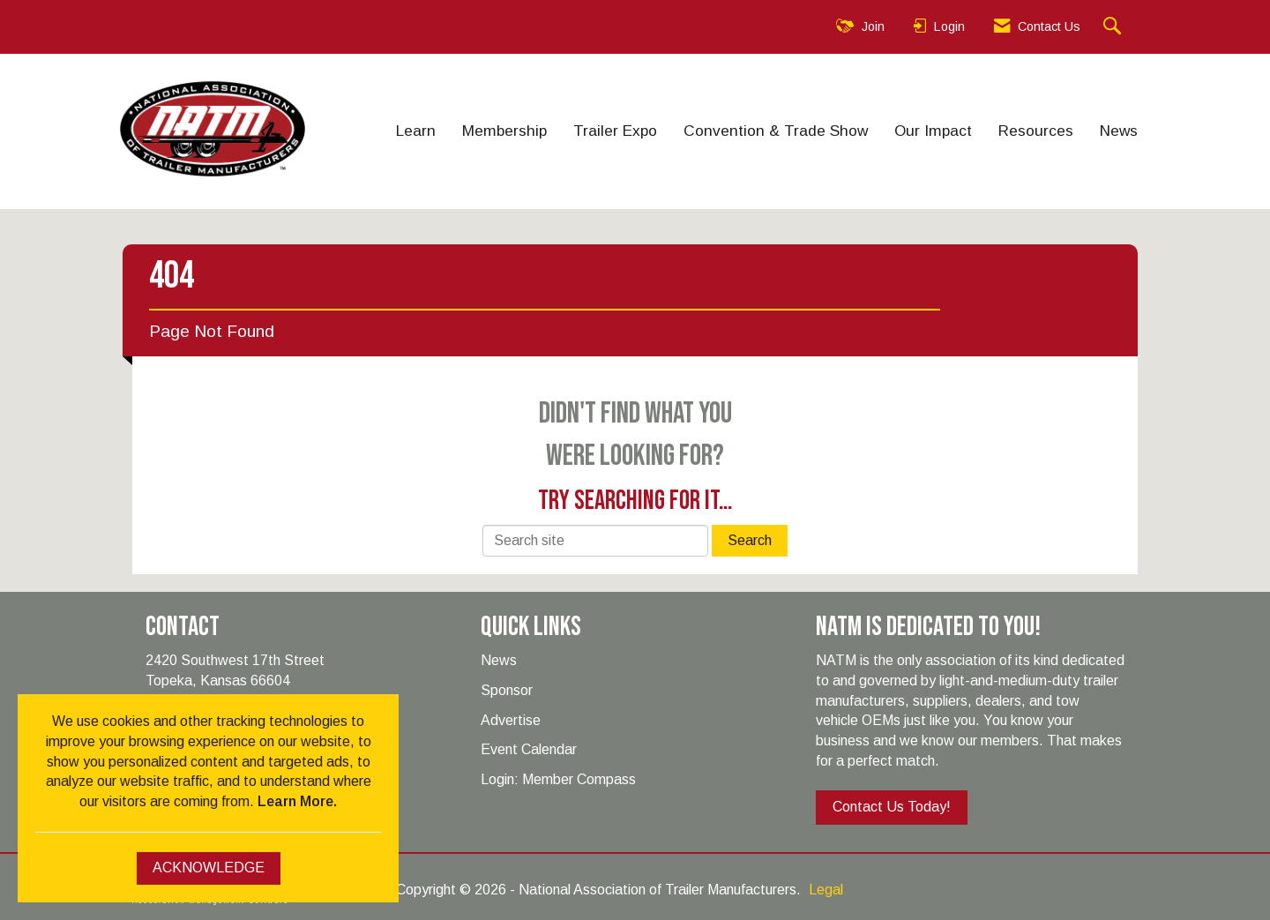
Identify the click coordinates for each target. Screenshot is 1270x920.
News (1119, 130)
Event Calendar (529, 749)
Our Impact (933, 130)
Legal (826, 889)
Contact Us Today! (892, 806)
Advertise (511, 720)
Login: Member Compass (558, 779)
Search (750, 540)
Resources (1035, 130)
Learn (416, 130)
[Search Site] (1114, 27)
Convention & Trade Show (776, 130)
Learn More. (297, 801)
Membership (504, 130)
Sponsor (507, 690)
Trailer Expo (615, 130)
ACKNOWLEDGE (209, 867)
